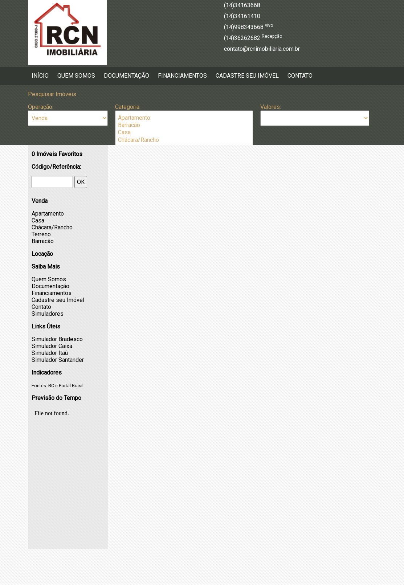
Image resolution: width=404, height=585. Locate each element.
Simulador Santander (58, 359)
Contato (300, 75)
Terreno (41, 234)
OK (81, 182)
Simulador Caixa (52, 346)
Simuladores (48, 313)
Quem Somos (76, 75)
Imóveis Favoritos (57, 154)
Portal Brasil (71, 385)
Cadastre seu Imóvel (247, 75)
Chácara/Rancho (184, 140)
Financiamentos (182, 75)
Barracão (184, 125)
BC (51, 385)
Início (40, 75)
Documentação (126, 75)
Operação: (40, 106)
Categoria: (127, 106)
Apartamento (184, 118)
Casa (184, 132)
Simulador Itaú (50, 352)
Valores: (270, 106)
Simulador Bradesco (57, 339)
